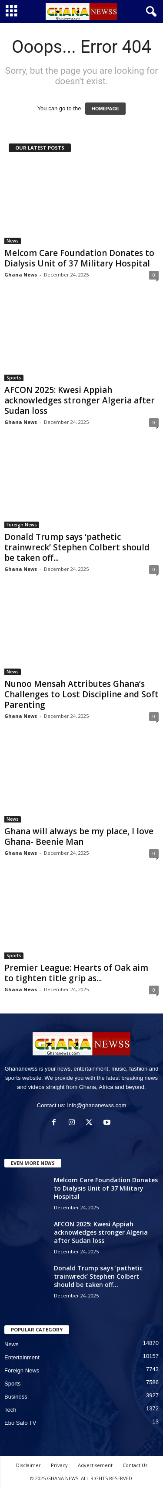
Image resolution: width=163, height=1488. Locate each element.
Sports (14, 378)
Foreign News (22, 525)
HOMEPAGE (105, 108)
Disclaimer (28, 1465)
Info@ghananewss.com (96, 1105)
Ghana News (20, 274)
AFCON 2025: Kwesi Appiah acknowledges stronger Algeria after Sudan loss (79, 400)
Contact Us (135, 1465)
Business (15, 1396)
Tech (10, 1409)
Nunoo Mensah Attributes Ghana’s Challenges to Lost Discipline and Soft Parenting (81, 694)
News (13, 241)
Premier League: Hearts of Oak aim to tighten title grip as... (76, 973)
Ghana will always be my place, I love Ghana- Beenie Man (78, 836)
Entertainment (22, 1357)
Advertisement (95, 1465)
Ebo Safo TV (20, 1423)
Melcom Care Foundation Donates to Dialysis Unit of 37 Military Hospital (79, 258)
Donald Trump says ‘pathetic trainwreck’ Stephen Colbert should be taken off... (77, 547)
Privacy (59, 1465)
